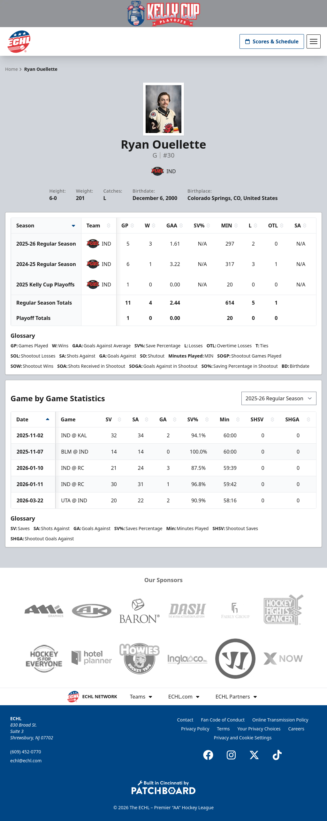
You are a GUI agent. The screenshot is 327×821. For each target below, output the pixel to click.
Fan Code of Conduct (223, 720)
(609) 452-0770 (25, 752)
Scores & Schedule (272, 41)
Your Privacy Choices (259, 729)
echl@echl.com (26, 761)
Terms (223, 729)
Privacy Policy (195, 729)
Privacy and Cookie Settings (243, 738)
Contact (185, 720)
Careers (296, 729)
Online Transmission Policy (280, 720)
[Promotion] (163, 13)
